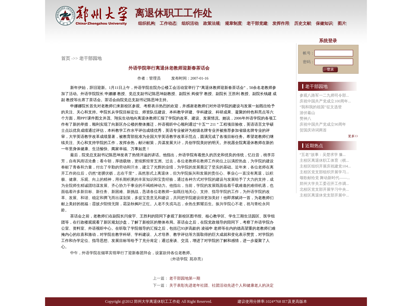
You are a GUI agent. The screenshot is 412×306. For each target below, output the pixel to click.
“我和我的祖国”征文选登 (321, 107)
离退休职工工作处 (173, 13)
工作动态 (168, 23)
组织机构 (146, 23)
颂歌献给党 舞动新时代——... (325, 178)
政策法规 (211, 23)
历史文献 (302, 23)
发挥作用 (280, 23)
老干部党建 (257, 23)
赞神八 (305, 118)
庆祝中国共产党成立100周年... (325, 101)
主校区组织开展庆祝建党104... (325, 166)
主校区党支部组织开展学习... (324, 172)
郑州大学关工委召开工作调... (324, 183)
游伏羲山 (307, 112)
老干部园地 (90, 58)
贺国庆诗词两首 (313, 130)
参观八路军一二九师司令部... (324, 95)
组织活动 (190, 23)
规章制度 (233, 23)
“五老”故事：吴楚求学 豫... (323, 154)
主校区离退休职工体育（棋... (324, 160)
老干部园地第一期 (184, 278)
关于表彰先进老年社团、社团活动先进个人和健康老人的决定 (221, 285)
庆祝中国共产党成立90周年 (323, 124)
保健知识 (324, 23)
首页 (65, 58)
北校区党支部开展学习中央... (324, 189)
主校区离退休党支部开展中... (324, 195)
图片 (342, 23)
